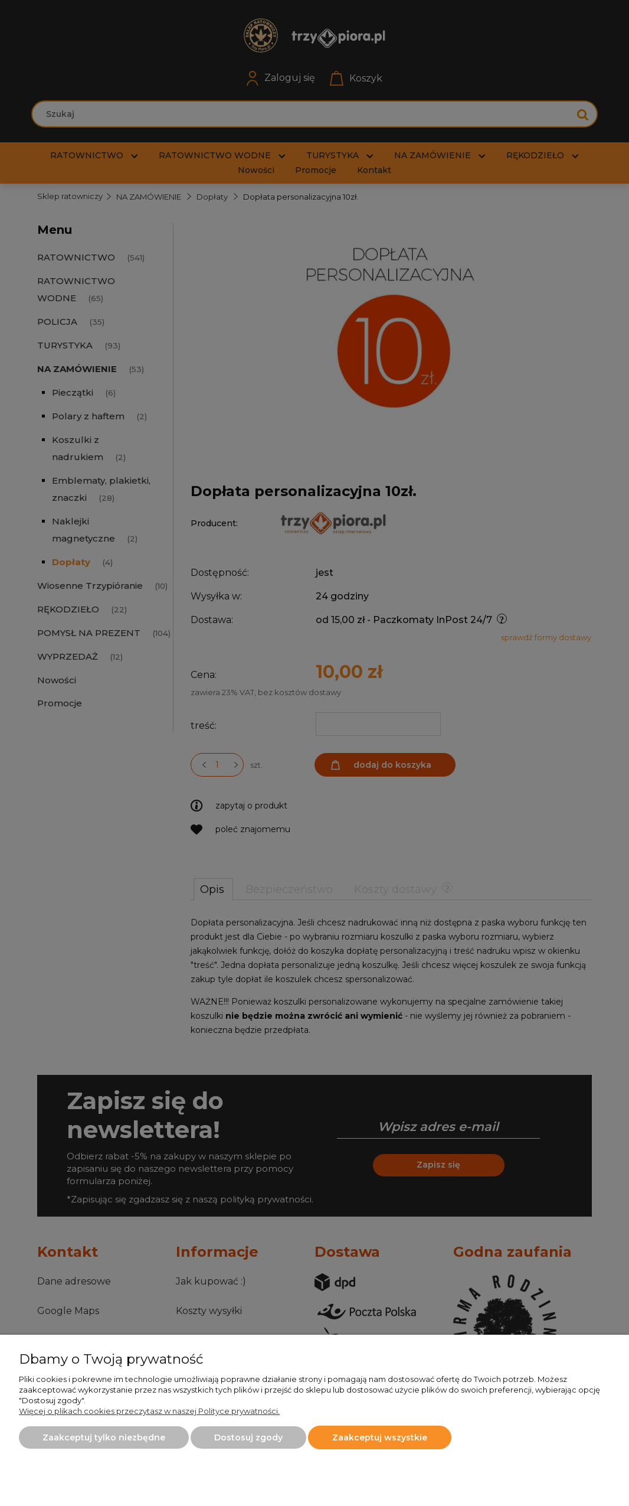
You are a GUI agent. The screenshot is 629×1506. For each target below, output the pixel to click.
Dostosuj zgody (248, 1437)
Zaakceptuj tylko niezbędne (103, 1437)
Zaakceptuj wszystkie (379, 1437)
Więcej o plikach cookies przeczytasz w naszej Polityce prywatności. (149, 1411)
